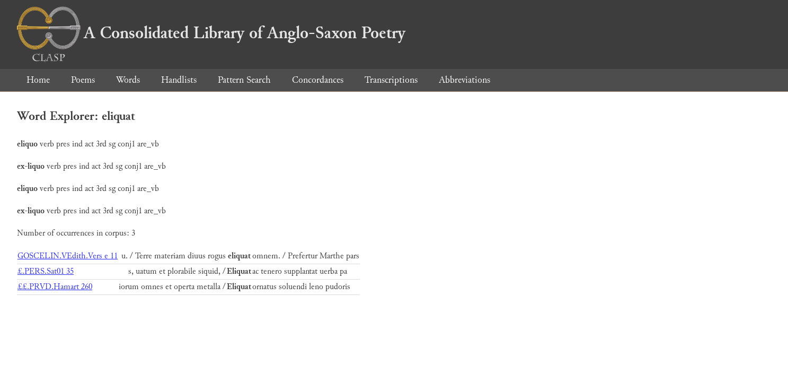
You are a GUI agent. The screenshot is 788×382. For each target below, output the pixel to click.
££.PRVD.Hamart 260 (54, 287)
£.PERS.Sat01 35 (45, 271)
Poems (83, 79)
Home (38, 79)
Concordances (317, 79)
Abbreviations (464, 79)
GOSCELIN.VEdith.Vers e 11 (67, 256)
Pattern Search (244, 79)
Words (128, 79)
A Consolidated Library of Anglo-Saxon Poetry (211, 33)
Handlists (179, 79)
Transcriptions (391, 79)
